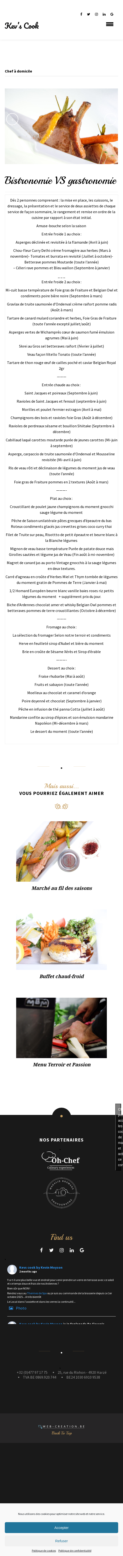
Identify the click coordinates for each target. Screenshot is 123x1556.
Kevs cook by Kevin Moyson (40, 1267)
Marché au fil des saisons (61, 888)
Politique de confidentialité (74, 1550)
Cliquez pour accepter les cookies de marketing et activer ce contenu (119, 1137)
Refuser (61, 1541)
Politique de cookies (44, 1550)
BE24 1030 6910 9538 (83, 1377)
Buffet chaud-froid (61, 976)
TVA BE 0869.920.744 (39, 1377)
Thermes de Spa (37, 1293)
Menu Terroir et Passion (61, 1065)
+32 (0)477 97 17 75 (32, 1372)
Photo (17, 1308)
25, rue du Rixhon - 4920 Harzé (82, 1372)
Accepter (61, 1528)
